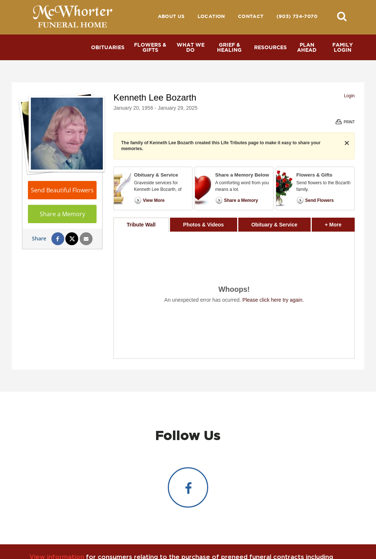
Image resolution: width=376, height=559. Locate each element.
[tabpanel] (234, 295)
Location (211, 16)
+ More (340, 223)
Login (349, 95)
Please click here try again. (273, 300)
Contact (251, 16)
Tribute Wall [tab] (141, 225)
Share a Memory (62, 214)
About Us (171, 16)
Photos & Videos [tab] (203, 225)
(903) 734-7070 (296, 16)
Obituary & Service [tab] (274, 225)
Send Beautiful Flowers (62, 190)
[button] (342, 16)
